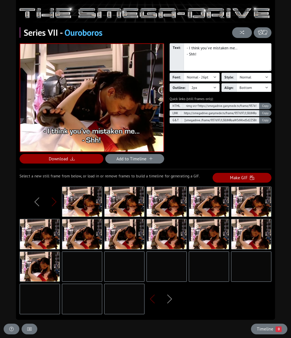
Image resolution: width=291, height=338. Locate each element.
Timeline (269, 329)
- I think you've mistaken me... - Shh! (227, 57)
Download (62, 158)
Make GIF (242, 177)
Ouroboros (84, 32)
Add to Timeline (134, 158)
